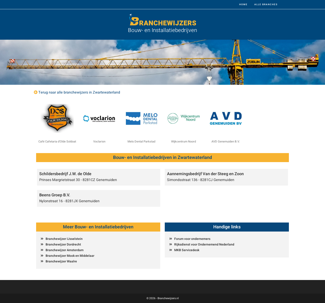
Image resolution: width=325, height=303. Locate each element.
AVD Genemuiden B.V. (225, 141)
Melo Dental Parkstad (141, 141)
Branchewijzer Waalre (61, 261)
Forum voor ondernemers (192, 238)
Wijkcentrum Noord (183, 141)
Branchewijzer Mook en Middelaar (70, 255)
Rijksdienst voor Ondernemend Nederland (204, 244)
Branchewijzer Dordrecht (63, 244)
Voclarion (99, 141)
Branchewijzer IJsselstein (64, 238)
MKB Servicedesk (186, 250)
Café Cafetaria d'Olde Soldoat (57, 141)
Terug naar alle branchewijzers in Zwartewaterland (79, 92)
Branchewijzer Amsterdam (65, 250)
